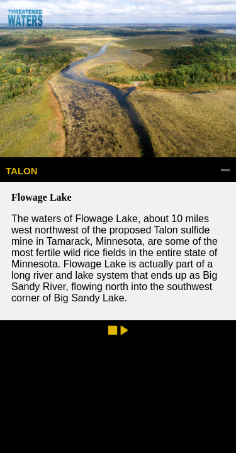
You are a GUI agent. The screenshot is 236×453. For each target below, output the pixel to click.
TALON (22, 170)
